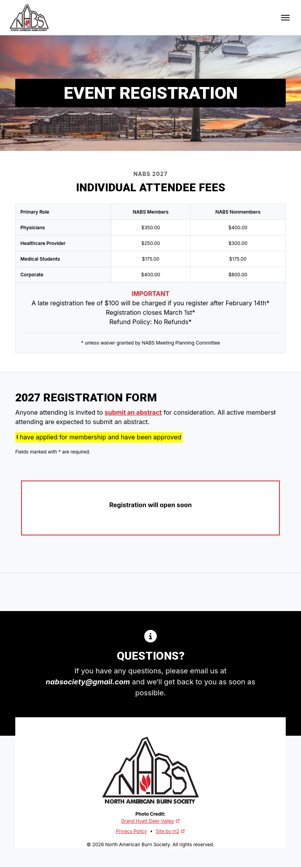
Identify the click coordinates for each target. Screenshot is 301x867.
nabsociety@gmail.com (88, 681)
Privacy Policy (131, 831)
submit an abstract (133, 412)
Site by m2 (170, 831)
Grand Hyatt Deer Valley (150, 821)
